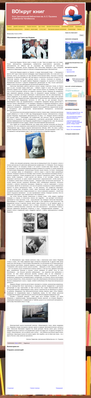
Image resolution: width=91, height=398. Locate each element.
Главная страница (35, 388)
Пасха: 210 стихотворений (73, 129)
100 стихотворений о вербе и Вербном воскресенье (74, 117)
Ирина (16, 343)
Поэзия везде (71, 29)
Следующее (10, 388)
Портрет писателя (31, 26)
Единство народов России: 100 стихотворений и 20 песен (75, 113)
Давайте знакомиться (19, 26)
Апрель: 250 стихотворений (74, 42)
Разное (79, 29)
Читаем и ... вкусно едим (31, 29)
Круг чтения (42, 26)
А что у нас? (43, 29)
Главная (9, 26)
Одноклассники (71, 71)
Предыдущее (59, 388)
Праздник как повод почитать (14, 29)
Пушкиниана (78, 26)
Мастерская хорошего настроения (57, 29)
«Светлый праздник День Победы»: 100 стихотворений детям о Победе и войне (74, 122)
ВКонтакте (69, 70)
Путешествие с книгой (67, 26)
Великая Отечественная (53, 26)
